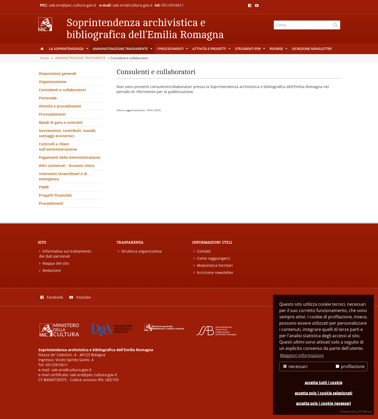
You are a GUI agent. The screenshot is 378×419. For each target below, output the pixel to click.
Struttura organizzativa (140, 251)
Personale (48, 97)
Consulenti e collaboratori (62, 89)
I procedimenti (173, 50)
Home (44, 58)
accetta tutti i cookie (323, 382)
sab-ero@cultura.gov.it (133, 5)
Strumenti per (250, 50)
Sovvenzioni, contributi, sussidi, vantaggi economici (67, 133)
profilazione (350, 366)
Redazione (50, 270)
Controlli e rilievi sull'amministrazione (58, 146)
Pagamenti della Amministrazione (69, 157)
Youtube (80, 297)
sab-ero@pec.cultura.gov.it (72, 5)
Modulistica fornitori (213, 265)
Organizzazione (52, 81)
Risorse (279, 50)
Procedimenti (51, 203)
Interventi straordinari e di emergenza (63, 176)
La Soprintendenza (69, 50)
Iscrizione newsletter (312, 48)
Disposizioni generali (57, 73)
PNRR (44, 187)
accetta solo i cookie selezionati (323, 392)
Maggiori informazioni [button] (302, 355)
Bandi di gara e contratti (61, 122)
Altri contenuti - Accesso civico (66, 165)
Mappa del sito (54, 263)
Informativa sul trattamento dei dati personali (65, 254)
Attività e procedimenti (60, 106)
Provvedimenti (52, 114)
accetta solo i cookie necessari (323, 403)
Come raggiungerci (211, 258)
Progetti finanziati (55, 195)
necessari (295, 366)
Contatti (202, 251)
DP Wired (365, 411)
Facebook (51, 297)
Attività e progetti (211, 50)
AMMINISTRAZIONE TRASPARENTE (123, 50)
